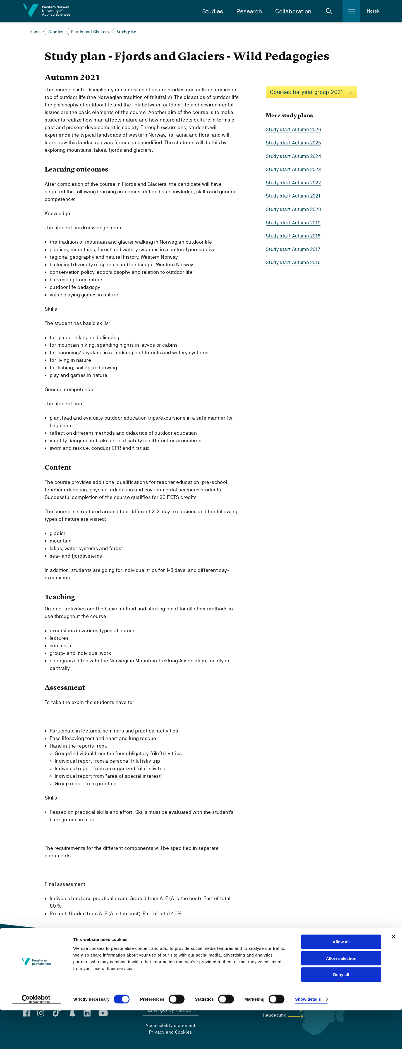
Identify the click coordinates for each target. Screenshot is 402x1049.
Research (249, 11)
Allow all (341, 980)
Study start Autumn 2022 (295, 182)
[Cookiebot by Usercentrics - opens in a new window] (36, 1038)
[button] (329, 11)
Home (35, 31)
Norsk (373, 11)
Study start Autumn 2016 (294, 261)
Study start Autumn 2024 (295, 156)
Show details (308, 1038)
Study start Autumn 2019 (294, 221)
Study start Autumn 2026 (295, 129)
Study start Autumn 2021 (294, 195)
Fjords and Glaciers (90, 31)
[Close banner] (393, 975)
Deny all (341, 1013)
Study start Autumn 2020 (295, 208)
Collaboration (293, 11)
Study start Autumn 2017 (294, 248)
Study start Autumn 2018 (294, 234)
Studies (212, 11)
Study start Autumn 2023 (295, 169)
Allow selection (341, 997)
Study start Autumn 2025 (295, 143)
